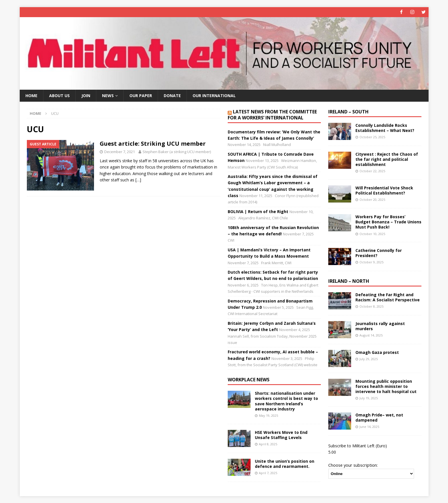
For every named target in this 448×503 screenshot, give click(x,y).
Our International (214, 95)
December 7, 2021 (119, 151)
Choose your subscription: (353, 465)
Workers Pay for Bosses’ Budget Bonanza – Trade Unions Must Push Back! (388, 222)
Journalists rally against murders (380, 326)
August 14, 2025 (371, 335)
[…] (138, 180)
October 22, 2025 (372, 171)
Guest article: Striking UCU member (153, 143)
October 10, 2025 (372, 233)
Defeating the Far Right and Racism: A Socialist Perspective (387, 297)
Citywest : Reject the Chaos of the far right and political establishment (386, 159)
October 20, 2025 (372, 199)
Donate (172, 95)
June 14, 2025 (369, 426)
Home (31, 95)
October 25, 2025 (372, 137)
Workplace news (248, 379)
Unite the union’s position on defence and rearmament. (284, 463)
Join (85, 95)
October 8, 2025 (371, 306)
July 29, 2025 (368, 359)
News (108, 95)
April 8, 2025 (268, 444)
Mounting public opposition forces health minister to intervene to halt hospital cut (386, 386)
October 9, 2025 (371, 262)
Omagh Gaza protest (377, 352)
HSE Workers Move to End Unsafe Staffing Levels (281, 434)
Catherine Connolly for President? (378, 253)
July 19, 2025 (368, 398)
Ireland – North (348, 281)
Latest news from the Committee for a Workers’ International (272, 115)
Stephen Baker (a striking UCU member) (177, 151)
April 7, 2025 (268, 473)
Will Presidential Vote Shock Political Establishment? (384, 190)
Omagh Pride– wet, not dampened (379, 417)
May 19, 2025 (268, 415)
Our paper (140, 95)
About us (59, 95)
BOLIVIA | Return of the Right (258, 211)
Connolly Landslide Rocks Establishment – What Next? (384, 128)
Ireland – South (348, 112)
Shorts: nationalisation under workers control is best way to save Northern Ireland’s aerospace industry (286, 401)
